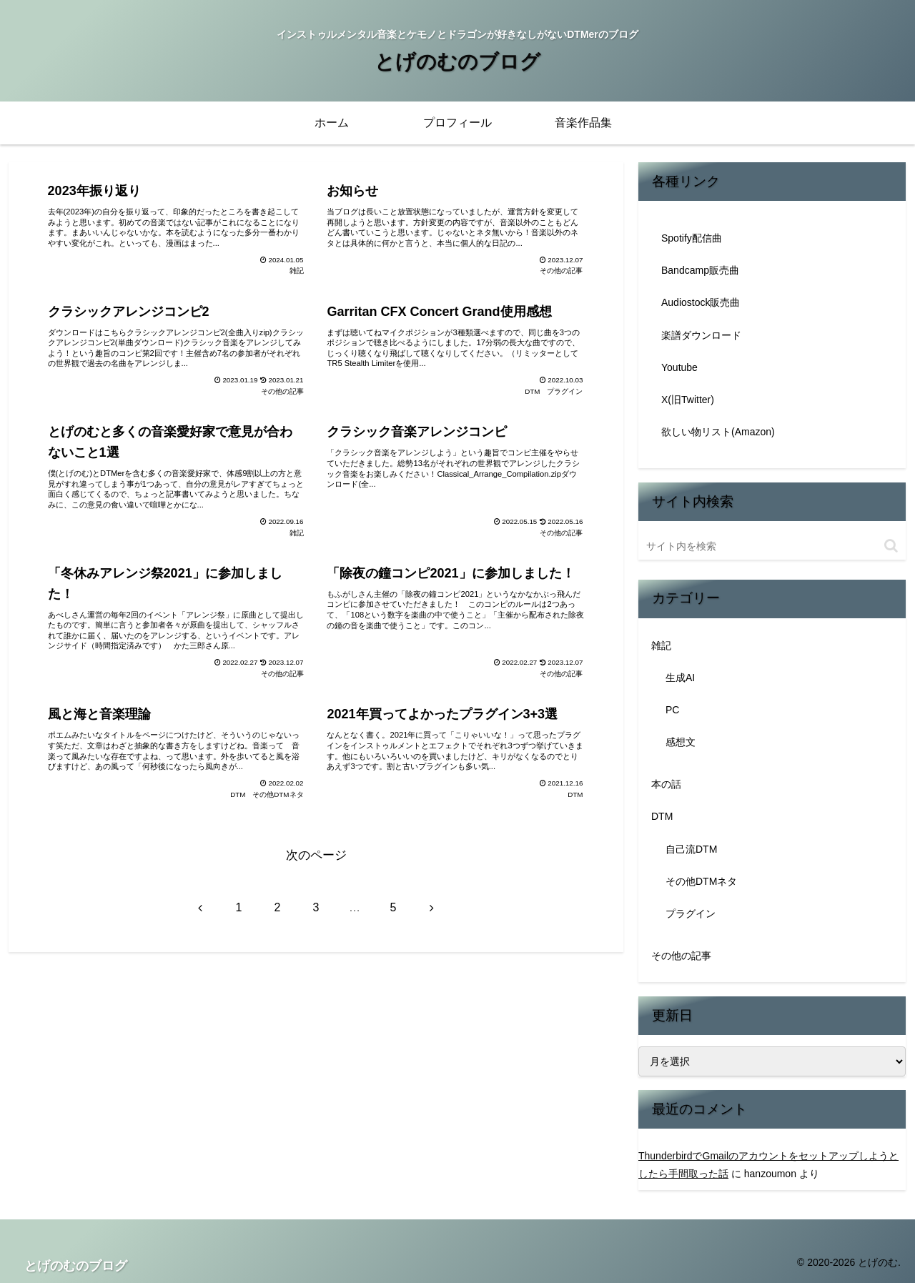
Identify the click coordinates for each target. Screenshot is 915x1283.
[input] (772, 546)
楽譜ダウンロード (701, 335)
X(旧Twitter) (687, 399)
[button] (891, 546)
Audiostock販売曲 (700, 302)
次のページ (316, 855)
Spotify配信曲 (691, 238)
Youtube (679, 367)
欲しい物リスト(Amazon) (718, 431)
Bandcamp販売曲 (700, 270)
